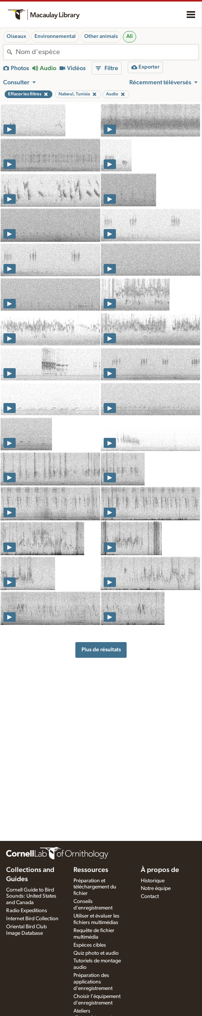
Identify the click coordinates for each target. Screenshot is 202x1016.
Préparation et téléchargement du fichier (94, 887)
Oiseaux (16, 36)
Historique (153, 880)
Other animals (101, 36)
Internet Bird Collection (32, 918)
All (129, 36)
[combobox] (107, 52)
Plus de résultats (101, 649)
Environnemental (55, 36)
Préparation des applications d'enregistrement (92, 982)
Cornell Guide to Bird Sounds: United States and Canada (31, 896)
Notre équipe (156, 888)
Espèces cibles (89, 945)
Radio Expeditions (26, 910)
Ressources (90, 870)
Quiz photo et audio (96, 953)
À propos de (160, 870)
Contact (150, 896)
